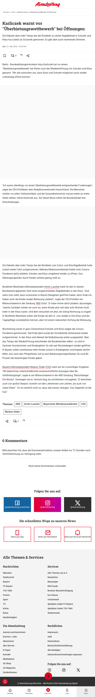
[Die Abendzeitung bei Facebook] (17, 504)
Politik (13, 12)
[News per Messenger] (17, 534)
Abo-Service (8, 645)
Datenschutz (53, 641)
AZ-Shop (7, 663)
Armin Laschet (51, 286)
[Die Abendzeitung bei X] (77, 504)
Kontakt (6, 654)
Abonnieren (8, 641)
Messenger (53, 581)
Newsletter (53, 577)
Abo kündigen (54, 650)
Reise (5, 613)
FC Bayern (8, 586)
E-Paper (7, 650)
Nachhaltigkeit (10, 617)
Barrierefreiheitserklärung (60, 645)
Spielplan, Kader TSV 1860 (60, 608)
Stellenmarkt (54, 613)
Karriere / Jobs (10, 636)
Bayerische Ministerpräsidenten (60, 404)
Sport (5, 599)
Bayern (6, 581)
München (7, 573)
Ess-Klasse (53, 595)
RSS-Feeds (53, 586)
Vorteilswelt (53, 599)
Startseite (6, 12)
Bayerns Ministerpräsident (16, 367)
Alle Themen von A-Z (57, 573)
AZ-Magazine (9, 668)
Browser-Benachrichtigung (60, 590)
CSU (48, 367)
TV (4, 604)
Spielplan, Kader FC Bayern (60, 604)
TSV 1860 (7, 590)
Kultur (6, 608)
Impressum (53, 632)
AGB (50, 636)
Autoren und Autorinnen (14, 632)
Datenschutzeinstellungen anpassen (65, 654)
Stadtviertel (8, 577)
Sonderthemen (10, 672)
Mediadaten (8, 659)
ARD (38, 303)
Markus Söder (37, 367)
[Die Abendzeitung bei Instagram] (47, 504)
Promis (6, 595)
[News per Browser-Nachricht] (77, 534)
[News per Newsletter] (47, 534)
